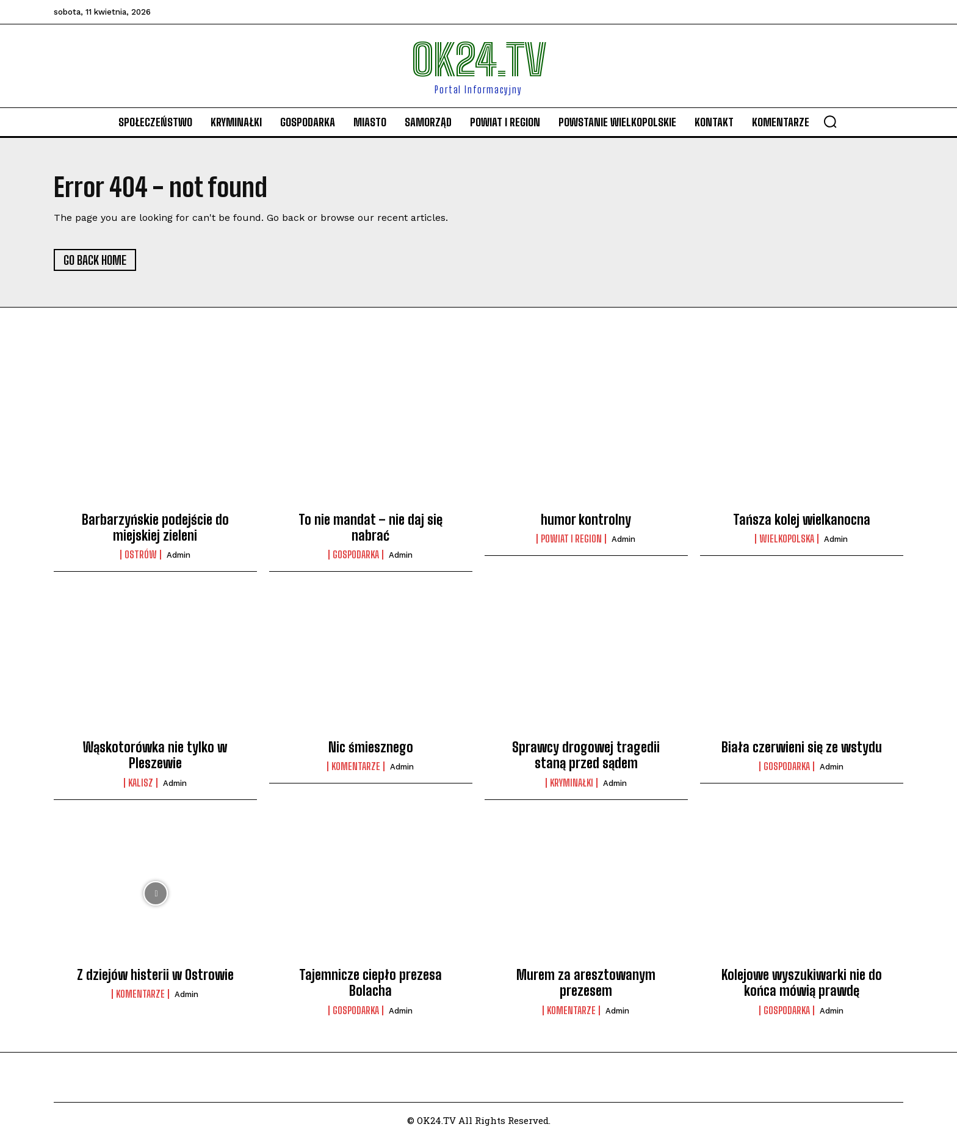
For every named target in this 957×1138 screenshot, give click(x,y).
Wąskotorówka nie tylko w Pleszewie (155, 755)
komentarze (355, 766)
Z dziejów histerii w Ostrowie (155, 975)
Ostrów (141, 555)
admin (178, 555)
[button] (830, 121)
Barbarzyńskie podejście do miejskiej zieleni (155, 527)
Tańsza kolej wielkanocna (801, 519)
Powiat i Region (571, 539)
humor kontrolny (586, 519)
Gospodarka (356, 555)
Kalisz (140, 783)
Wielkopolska (786, 539)
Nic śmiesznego (370, 747)
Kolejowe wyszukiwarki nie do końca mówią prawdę (801, 983)
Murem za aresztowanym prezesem (585, 983)
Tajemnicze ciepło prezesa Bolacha (370, 983)
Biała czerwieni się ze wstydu (801, 747)
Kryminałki (571, 783)
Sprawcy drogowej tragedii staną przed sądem (586, 755)
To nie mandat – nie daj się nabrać (370, 527)
